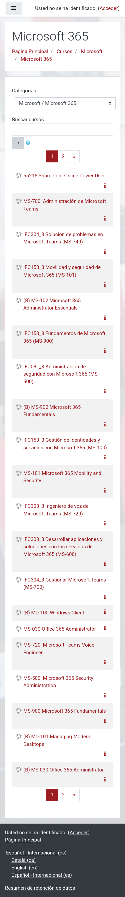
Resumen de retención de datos (40, 888)
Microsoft (92, 51)
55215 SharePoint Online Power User (64, 176)
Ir (17, 143)
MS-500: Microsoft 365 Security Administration (58, 682)
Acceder (109, 8)
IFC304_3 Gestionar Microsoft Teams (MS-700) (64, 583)
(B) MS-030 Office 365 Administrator (63, 770)
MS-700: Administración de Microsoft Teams (64, 205)
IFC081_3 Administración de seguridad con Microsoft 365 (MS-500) (61, 374)
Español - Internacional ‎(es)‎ (36, 853)
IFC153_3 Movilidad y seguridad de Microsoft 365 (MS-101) (62, 271)
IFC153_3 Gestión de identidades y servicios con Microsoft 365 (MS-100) (65, 444)
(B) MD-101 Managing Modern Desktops (56, 740)
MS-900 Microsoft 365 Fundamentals (64, 711)
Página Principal (30, 51)
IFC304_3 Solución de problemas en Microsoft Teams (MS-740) (63, 238)
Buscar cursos (28, 120)
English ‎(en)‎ (24, 868)
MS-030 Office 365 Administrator (59, 629)
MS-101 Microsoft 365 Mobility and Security (62, 477)
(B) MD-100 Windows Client (53, 613)
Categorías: (24, 91)
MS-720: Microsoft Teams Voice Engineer (58, 649)
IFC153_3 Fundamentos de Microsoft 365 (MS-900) (64, 337)
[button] (29, 143)
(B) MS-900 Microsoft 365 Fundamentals (52, 411)
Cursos (64, 51)
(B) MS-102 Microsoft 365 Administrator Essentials (52, 304)
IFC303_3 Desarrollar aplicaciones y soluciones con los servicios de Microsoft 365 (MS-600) (63, 546)
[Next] (74, 156)
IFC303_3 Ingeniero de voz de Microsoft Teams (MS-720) (55, 510)
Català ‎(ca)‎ (23, 860)
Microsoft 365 (36, 59)
